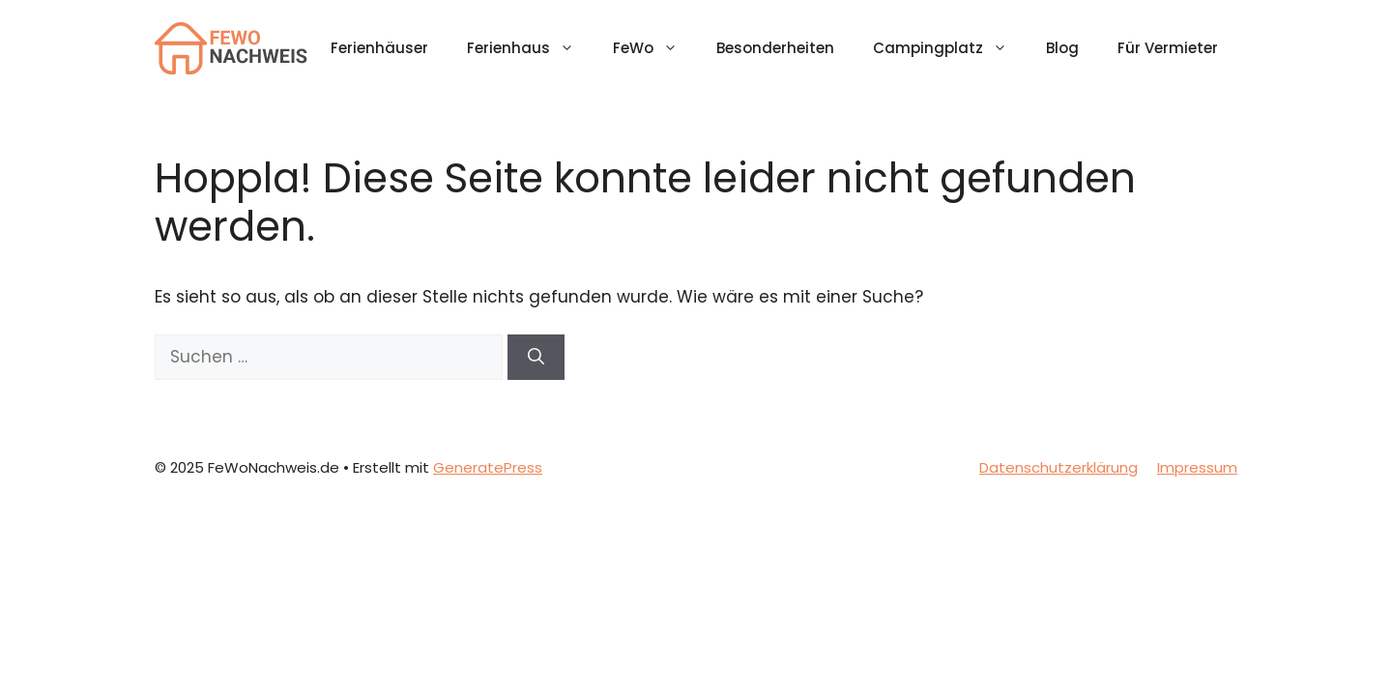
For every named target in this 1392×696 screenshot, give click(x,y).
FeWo (655, 48)
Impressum (1197, 467)
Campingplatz (950, 48)
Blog (1062, 48)
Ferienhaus (530, 48)
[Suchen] (536, 357)
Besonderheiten (775, 48)
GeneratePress (487, 467)
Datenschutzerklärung (1058, 467)
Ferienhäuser (379, 48)
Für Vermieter (1167, 48)
